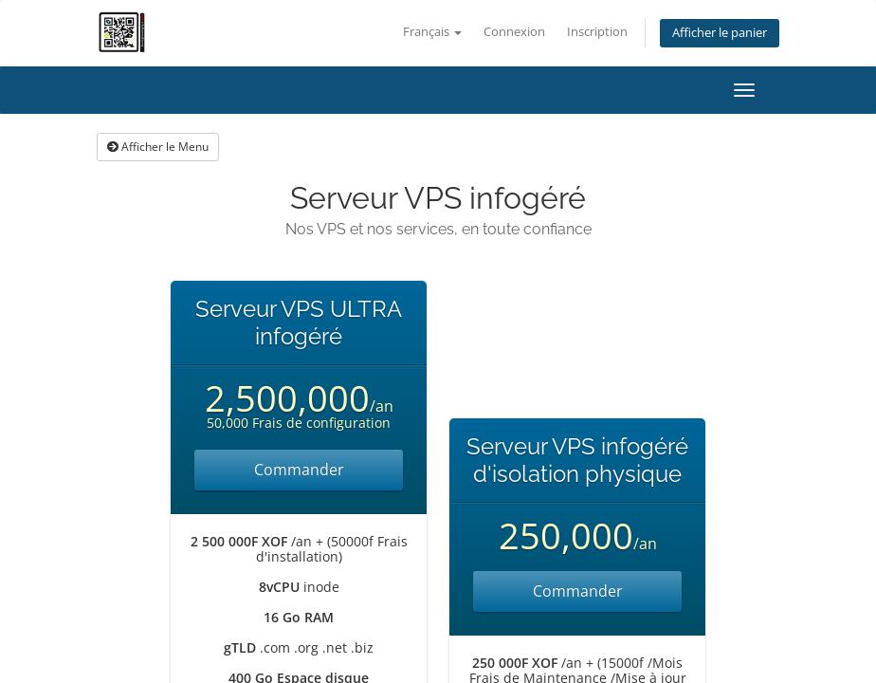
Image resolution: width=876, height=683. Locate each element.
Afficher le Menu (158, 146)
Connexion (514, 32)
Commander (299, 469)
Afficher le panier (719, 33)
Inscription (597, 32)
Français (432, 32)
